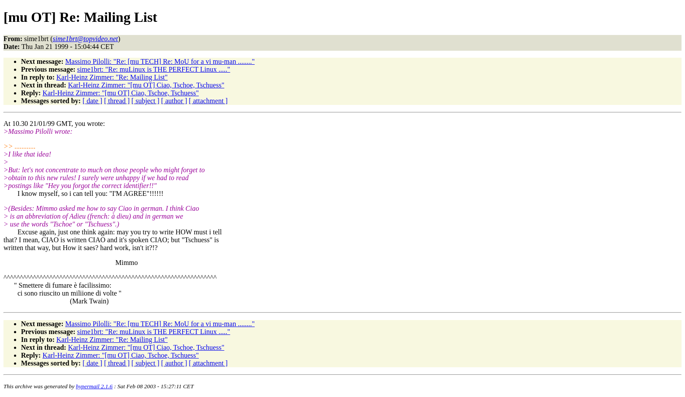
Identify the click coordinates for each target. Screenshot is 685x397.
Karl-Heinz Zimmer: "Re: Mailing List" (112, 77)
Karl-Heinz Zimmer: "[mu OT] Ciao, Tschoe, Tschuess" (146, 85)
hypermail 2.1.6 (94, 386)
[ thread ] (117, 100)
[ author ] (174, 100)
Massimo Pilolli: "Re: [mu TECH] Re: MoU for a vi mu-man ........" (160, 61)
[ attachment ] (208, 100)
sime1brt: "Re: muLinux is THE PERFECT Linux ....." (153, 69)
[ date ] (92, 100)
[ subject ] (145, 100)
